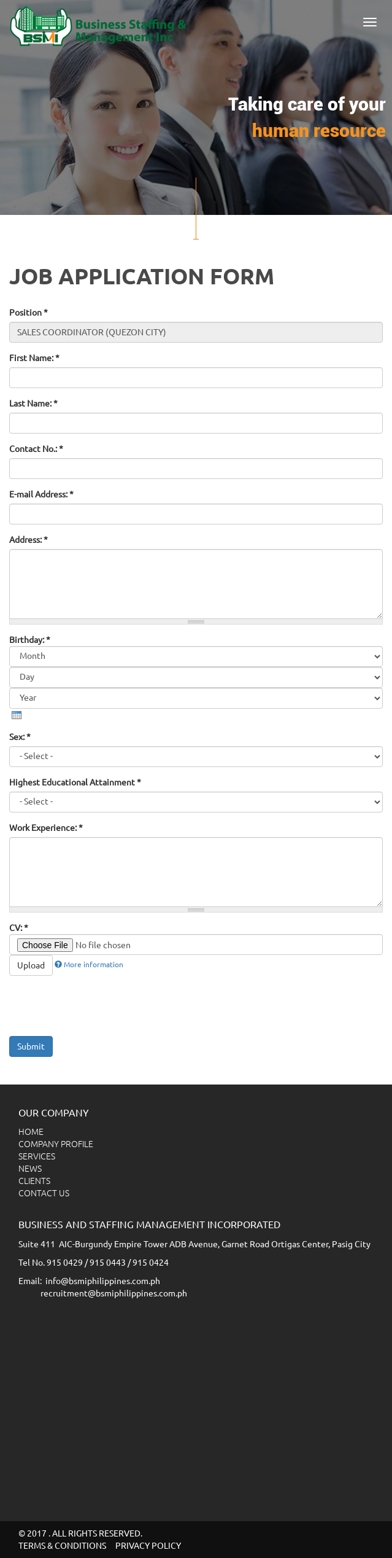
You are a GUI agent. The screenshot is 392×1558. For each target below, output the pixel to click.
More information (89, 964)
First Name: (34, 358)
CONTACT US (43, 1193)
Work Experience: (46, 828)
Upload (31, 965)
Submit (31, 1046)
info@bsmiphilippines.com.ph (102, 1281)
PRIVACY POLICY (148, 1546)
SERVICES (36, 1156)
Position (28, 312)
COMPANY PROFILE (55, 1144)
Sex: (20, 737)
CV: (18, 928)
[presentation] (16, 715)
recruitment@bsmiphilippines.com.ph (113, 1293)
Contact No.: (36, 449)
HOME (31, 1132)
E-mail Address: (41, 494)
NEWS (30, 1169)
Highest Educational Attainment (75, 782)
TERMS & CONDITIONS (62, 1546)
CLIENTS (34, 1181)
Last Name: (33, 403)
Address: (28, 540)
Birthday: (29, 640)
